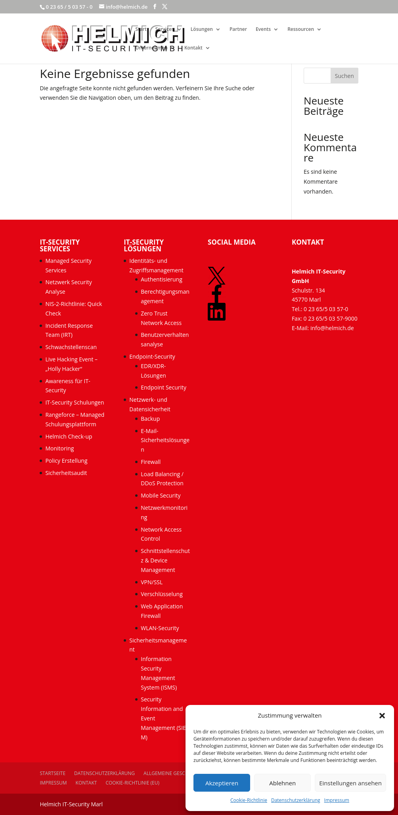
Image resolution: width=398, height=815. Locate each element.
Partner (238, 29)
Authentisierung (161, 279)
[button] (382, 716)
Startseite (52, 773)
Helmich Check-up (68, 436)
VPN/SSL (152, 582)
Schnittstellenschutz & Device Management (165, 560)
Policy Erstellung (67, 460)
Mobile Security (160, 495)
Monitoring (59, 448)
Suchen (344, 76)
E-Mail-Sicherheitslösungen (165, 440)
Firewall (151, 461)
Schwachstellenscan (71, 347)
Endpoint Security (163, 387)
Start (140, 29)
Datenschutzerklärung (295, 800)
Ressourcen (300, 29)
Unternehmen (151, 48)
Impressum (336, 800)
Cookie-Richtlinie (248, 800)
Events (263, 29)
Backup (150, 418)
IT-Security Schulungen (74, 402)
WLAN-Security (160, 628)
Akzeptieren (221, 783)
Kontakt (193, 48)
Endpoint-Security (152, 356)
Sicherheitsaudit (66, 473)
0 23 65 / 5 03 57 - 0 (69, 6)
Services (164, 29)
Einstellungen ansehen (350, 783)
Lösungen (202, 29)
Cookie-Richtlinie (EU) (132, 782)
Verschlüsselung (162, 594)
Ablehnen (282, 783)
